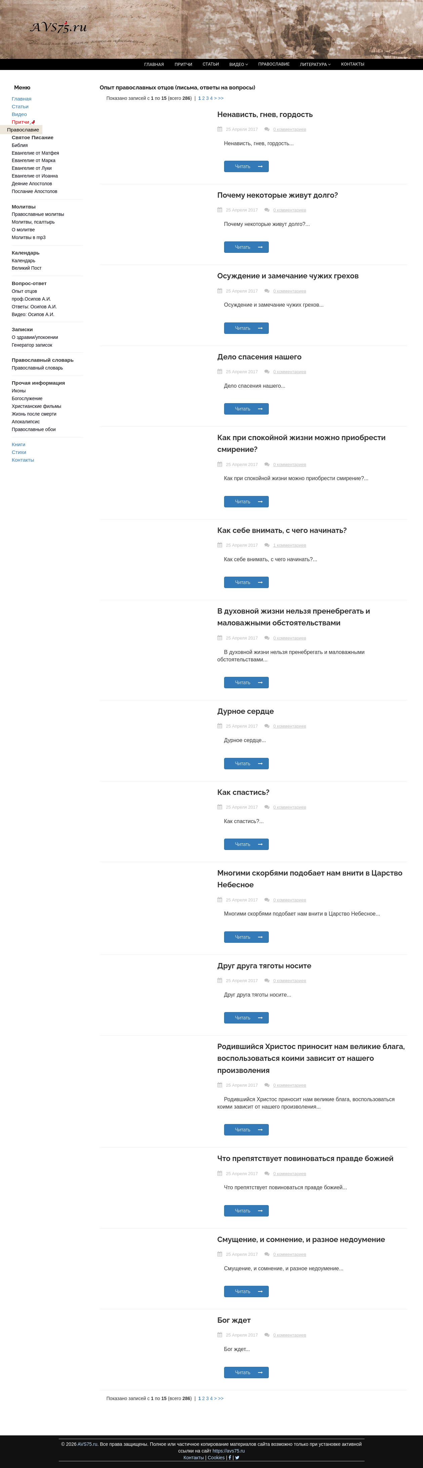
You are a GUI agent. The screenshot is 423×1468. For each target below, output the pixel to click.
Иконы (19, 390)
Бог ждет (234, 1320)
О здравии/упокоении (35, 337)
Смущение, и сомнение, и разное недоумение (301, 1239)
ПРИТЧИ (184, 64)
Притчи (24, 122)
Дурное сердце (245, 711)
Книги (18, 444)
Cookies (216, 1457)
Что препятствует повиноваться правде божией (305, 1158)
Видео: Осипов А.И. (33, 314)
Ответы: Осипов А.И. (34, 306)
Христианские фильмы (36, 406)
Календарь (23, 260)
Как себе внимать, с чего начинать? (282, 530)
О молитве (23, 229)
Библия (20, 145)
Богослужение (27, 398)
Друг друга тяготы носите (264, 965)
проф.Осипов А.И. (31, 299)
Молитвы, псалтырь (33, 222)
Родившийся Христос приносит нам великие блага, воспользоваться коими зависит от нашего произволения (311, 1058)
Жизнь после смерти (34, 414)
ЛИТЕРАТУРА (315, 64)
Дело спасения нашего (259, 356)
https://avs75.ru (229, 1451)
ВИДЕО (238, 64)
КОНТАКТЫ (352, 64)
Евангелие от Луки (32, 168)
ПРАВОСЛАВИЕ (274, 64)
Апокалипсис (26, 421)
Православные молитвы (38, 214)
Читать (249, 166)
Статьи (20, 106)
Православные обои (34, 429)
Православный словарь (37, 368)
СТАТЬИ (211, 64)
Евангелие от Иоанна (35, 176)
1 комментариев (289, 545)
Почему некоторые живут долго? (277, 195)
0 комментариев (289, 129)
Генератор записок (32, 345)
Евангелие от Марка (33, 160)
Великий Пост (27, 268)
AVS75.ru (87, 1444)
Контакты (23, 460)
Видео (19, 114)
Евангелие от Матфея (35, 153)
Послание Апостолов (34, 191)
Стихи (19, 452)
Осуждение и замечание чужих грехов (288, 275)
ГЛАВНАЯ (154, 64)
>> (220, 98)
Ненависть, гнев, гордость (265, 114)
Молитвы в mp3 (29, 237)
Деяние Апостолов (32, 183)
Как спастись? (243, 792)
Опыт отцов (24, 291)
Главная (22, 99)
